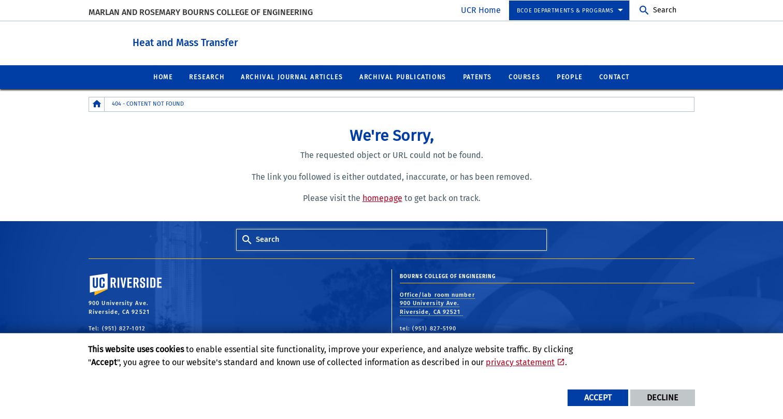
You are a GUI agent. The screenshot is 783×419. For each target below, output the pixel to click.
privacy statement (520, 362)
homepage (382, 198)
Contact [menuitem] (614, 76)
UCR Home (481, 10)
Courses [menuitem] (524, 76)
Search (664, 10)
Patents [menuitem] (477, 76)
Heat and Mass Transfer (242, 41)
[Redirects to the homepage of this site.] (97, 104)
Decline (662, 397)
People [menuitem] (570, 76)
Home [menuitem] (162, 76)
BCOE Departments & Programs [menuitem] (565, 10)
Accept (598, 397)
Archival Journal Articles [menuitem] (292, 76)
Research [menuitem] (206, 76)
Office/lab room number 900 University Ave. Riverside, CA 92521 (437, 303)
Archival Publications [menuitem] (402, 76)
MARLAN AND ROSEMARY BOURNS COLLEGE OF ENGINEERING (201, 12)
